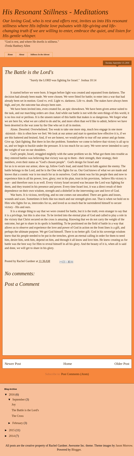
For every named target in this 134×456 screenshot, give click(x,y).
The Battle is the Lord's (25, 410)
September (19, 399)
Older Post (121, 364)
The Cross (18, 415)
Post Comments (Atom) (75, 374)
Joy (14, 404)
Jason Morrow (124, 445)
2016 (12, 394)
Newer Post (13, 364)
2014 (12, 435)
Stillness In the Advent (39, 54)
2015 (12, 430)
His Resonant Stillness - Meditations (55, 12)
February (18, 423)
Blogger (76, 449)
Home (10, 54)
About (21, 54)
